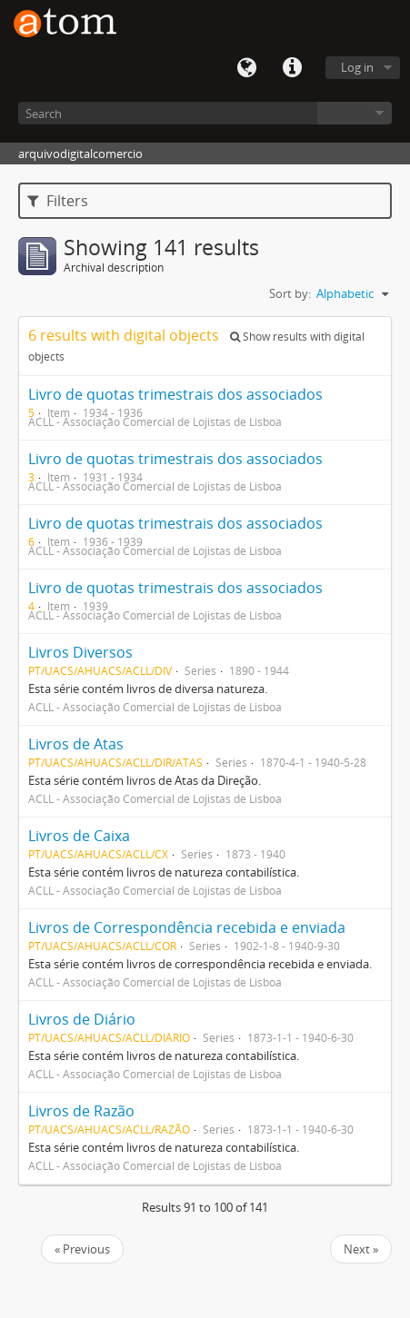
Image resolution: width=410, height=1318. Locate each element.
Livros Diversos (80, 652)
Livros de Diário (81, 1019)
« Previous (82, 1249)
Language (246, 68)
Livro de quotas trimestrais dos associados (175, 394)
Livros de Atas (76, 744)
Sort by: (290, 293)
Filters (57, 201)
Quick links (292, 68)
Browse (354, 113)
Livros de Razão (81, 1111)
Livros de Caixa (79, 836)
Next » (361, 1249)
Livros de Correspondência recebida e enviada (186, 927)
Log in (357, 67)
